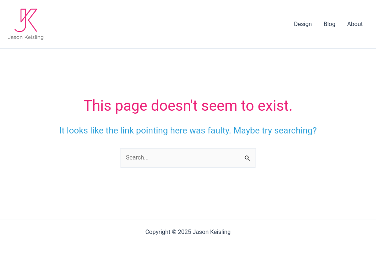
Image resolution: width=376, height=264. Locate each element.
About (355, 24)
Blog (329, 24)
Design (303, 24)
